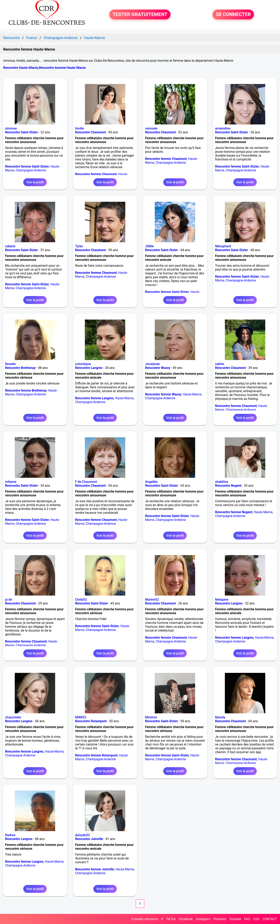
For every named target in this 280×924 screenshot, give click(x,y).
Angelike (151, 482)
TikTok (171, 919)
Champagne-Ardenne (31, 170)
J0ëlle (149, 246)
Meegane (221, 599)
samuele (151, 128)
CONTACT (269, 919)
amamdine (223, 128)
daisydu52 (82, 835)
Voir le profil (35, 182)
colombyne (83, 364)
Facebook (186, 919)
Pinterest (219, 919)
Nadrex (10, 835)
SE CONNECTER (233, 14)
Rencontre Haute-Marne (20, 68)
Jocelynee (152, 364)
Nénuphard (223, 246)
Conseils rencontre (144, 919)
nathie (219, 364)
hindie (79, 128)
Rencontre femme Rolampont (96, 755)
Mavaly (220, 717)
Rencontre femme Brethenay (26, 390)
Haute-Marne (124, 398)
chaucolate (13, 717)
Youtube (235, 919)
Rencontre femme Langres (94, 398)
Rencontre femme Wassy (163, 394)
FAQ (247, 919)
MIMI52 (80, 717)
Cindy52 (81, 599)
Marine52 (152, 599)
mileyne (10, 482)
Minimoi (151, 717)
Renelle (10, 364)
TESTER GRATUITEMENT (140, 14)
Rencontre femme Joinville (94, 869)
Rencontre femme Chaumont (96, 174)
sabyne (10, 246)
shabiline (221, 482)
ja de (8, 599)
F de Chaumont (86, 482)
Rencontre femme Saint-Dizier (27, 166)
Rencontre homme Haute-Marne (62, 68)
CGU (256, 919)
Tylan (79, 246)
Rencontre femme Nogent (234, 512)
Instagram (203, 919)
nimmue (11, 128)
